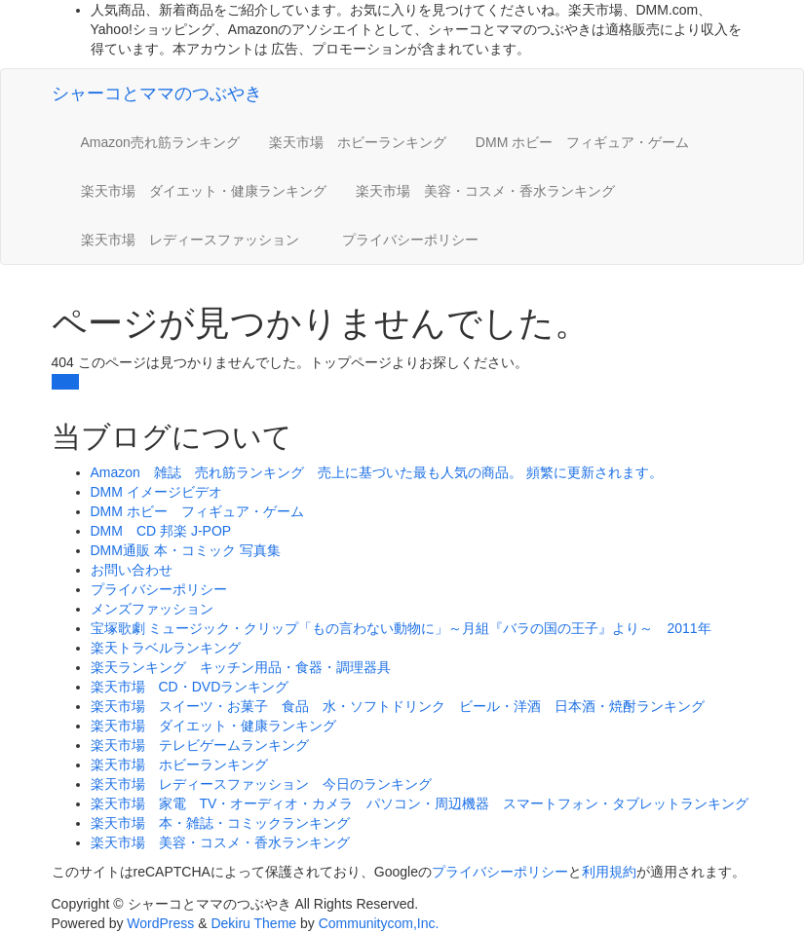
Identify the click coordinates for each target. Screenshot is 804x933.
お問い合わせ (131, 570)
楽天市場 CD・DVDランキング (190, 686)
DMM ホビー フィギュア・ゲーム (582, 142)
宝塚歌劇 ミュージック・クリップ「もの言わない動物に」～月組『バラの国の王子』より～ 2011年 (401, 628)
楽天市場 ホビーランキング (357, 142)
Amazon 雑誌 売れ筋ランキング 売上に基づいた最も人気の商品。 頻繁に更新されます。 (377, 472)
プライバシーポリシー (410, 239)
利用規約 (609, 871)
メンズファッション (152, 608)
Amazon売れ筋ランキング (160, 142)
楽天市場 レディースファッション (197, 239)
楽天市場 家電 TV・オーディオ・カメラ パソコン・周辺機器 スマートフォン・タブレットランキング (420, 803)
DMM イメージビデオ (156, 492)
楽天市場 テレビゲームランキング (200, 745)
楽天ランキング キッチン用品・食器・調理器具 (241, 667)
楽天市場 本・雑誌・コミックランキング (220, 823)
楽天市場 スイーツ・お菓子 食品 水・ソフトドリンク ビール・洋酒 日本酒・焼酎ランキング (398, 706)
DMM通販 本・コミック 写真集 (186, 550)
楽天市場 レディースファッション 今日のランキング (261, 784)
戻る (65, 382)
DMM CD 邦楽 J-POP (161, 531)
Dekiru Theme (253, 923)
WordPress (160, 923)
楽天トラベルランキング (166, 647)
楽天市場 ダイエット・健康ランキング (203, 191)
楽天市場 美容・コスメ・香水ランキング (485, 191)
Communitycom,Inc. (379, 923)
